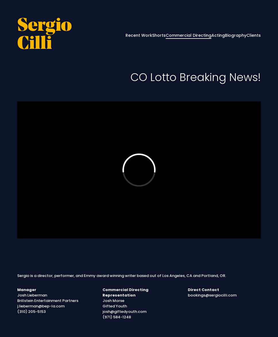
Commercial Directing (188, 35)
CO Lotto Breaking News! (195, 77)
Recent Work (139, 35)
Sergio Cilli (44, 35)
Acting (218, 35)
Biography (235, 35)
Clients (253, 35)
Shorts (159, 35)
